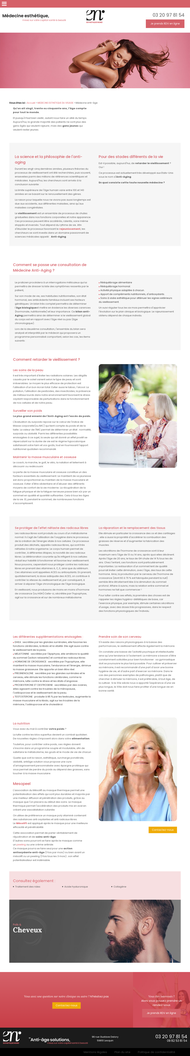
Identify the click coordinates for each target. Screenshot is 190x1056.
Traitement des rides (27, 886)
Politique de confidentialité (156, 1052)
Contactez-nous (163, 830)
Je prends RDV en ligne (165, 23)
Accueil (31, 102)
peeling (21, 844)
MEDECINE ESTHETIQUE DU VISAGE (55, 102)
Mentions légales (95, 1052)
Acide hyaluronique (76, 886)
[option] (95, 931)
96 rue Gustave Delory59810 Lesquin (105, 1038)
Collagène (120, 886)
